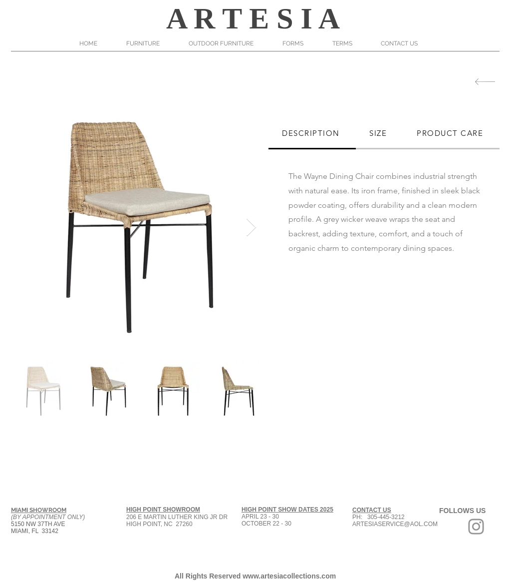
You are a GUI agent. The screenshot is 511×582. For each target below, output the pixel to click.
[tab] (312, 133)
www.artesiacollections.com (289, 576)
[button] (150, 43)
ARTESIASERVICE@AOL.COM (395, 524)
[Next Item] (251, 227)
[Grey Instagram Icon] (476, 526)
